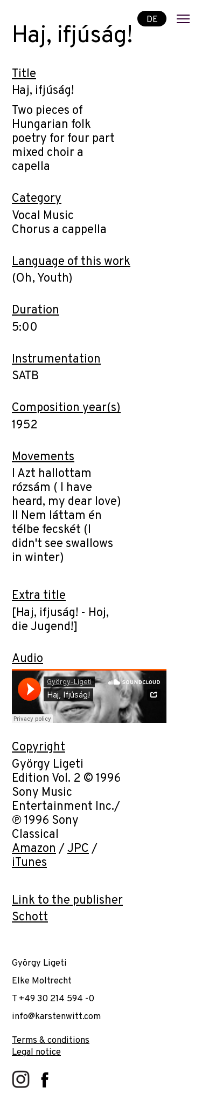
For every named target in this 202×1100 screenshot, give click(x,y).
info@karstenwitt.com (56, 1016)
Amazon (34, 849)
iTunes (29, 863)
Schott (30, 917)
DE (152, 19)
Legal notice (36, 1052)
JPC (78, 849)
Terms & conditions (50, 1040)
